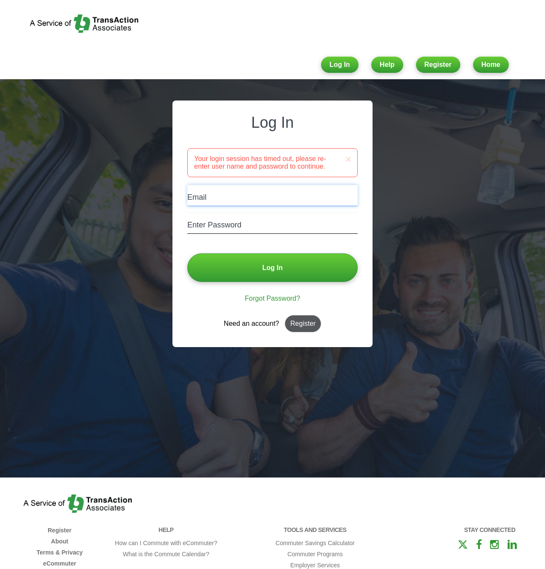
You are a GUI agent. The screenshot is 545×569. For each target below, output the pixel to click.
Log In (340, 64)
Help (387, 64)
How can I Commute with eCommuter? (166, 543)
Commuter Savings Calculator (315, 543)
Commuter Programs (315, 554)
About (59, 541)
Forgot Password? (272, 298)
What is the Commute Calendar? (166, 554)
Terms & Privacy (60, 552)
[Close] (348, 159)
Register (438, 64)
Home (491, 64)
